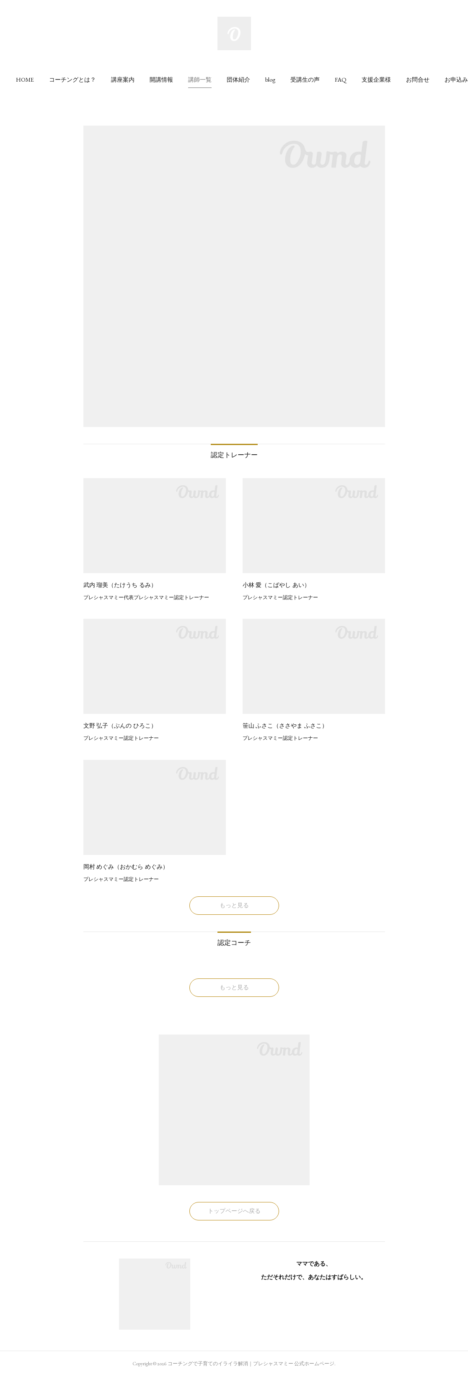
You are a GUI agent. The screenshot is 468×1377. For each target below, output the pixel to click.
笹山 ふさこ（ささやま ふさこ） (285, 725)
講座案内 (122, 79)
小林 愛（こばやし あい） (276, 585)
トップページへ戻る (234, 1211)
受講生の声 (305, 79)
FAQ (340, 79)
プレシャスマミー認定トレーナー (280, 597)
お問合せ (417, 79)
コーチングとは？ (72, 79)
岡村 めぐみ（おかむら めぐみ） (126, 866)
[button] (25, 79)
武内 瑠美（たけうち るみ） (120, 585)
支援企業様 (376, 79)
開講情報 (161, 79)
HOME (25, 79)
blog (270, 79)
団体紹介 (238, 79)
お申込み (456, 79)
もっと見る (234, 905)
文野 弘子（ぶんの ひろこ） (120, 725)
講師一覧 (200, 79)
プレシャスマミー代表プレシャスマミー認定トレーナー (146, 597)
